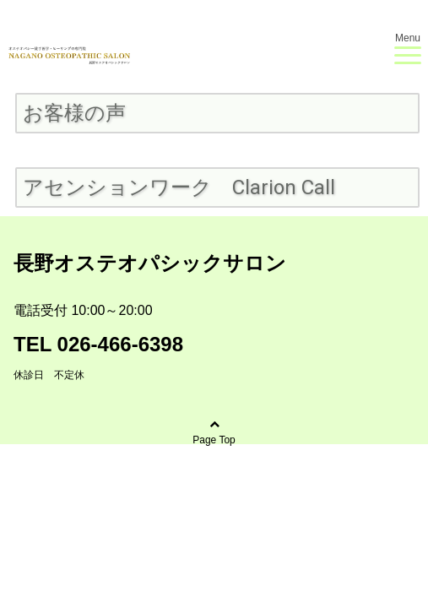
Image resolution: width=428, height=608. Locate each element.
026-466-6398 (120, 344)
